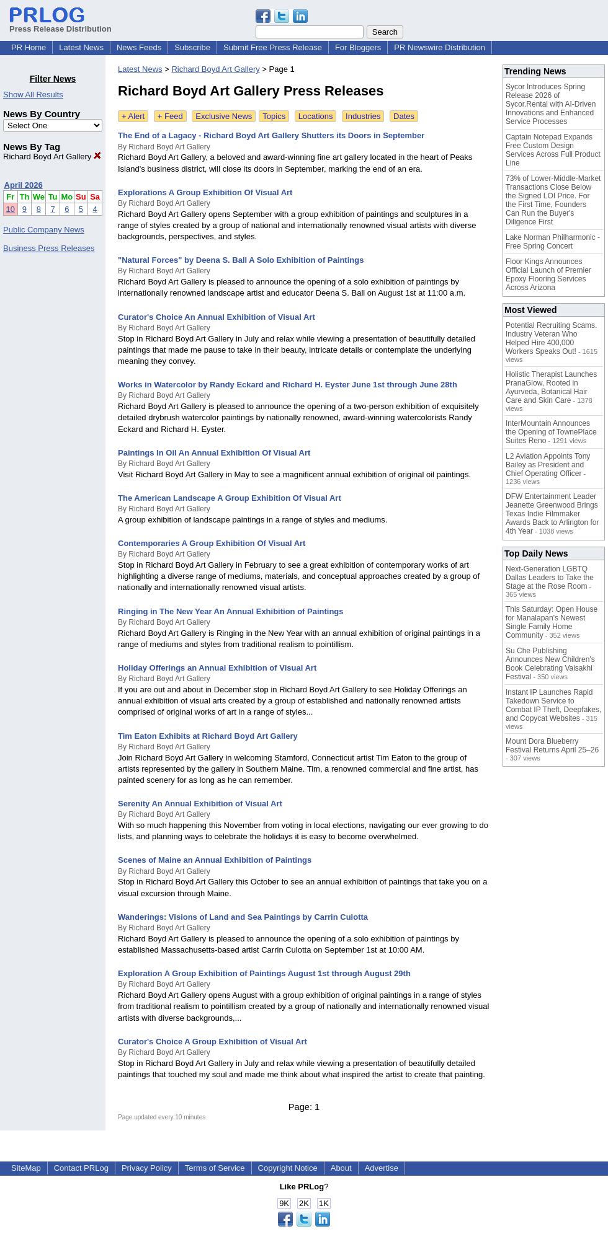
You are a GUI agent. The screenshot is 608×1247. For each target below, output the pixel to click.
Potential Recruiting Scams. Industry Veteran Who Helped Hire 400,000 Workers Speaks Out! (551, 338)
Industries (363, 116)
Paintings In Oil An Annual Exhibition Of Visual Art (214, 452)
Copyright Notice (288, 1168)
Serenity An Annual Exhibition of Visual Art (200, 803)
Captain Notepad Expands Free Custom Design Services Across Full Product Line (553, 150)
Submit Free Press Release (272, 47)
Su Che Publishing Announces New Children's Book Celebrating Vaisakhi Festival (550, 663)
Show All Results (33, 94)
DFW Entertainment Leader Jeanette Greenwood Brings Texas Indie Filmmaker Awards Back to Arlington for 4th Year (552, 513)
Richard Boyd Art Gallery (52, 156)
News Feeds (139, 47)
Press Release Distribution (60, 24)
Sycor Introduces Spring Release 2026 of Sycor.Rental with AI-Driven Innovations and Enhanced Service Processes (551, 104)
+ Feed (170, 116)
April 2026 (23, 185)
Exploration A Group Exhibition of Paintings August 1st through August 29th (264, 973)
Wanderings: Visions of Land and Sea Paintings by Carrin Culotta (243, 917)
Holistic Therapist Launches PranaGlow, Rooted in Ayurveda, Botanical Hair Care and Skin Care (551, 387)
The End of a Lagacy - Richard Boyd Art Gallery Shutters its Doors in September (271, 135)
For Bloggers (358, 47)
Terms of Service (215, 1168)
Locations (315, 116)
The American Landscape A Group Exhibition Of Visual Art (229, 498)
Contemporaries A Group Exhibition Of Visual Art (211, 543)
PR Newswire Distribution (439, 47)
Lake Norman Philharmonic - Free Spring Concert (553, 241)
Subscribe (192, 47)
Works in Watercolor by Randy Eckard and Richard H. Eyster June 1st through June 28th (287, 384)
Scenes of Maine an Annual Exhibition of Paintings (214, 860)
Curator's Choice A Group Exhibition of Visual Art (212, 1041)
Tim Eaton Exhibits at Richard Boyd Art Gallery (208, 736)
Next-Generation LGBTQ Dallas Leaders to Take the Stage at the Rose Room (550, 578)
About (341, 1168)
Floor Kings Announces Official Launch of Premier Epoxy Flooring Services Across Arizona (548, 274)
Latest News (81, 47)
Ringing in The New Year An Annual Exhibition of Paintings (231, 611)
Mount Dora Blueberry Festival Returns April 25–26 (552, 745)
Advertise (381, 1168)
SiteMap (26, 1168)
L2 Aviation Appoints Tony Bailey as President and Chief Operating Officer (548, 465)
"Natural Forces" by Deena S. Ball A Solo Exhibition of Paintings (241, 260)
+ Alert (133, 116)
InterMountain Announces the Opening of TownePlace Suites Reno (551, 432)
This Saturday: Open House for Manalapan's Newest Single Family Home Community (551, 622)
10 (10, 209)
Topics (273, 116)
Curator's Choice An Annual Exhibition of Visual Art (216, 317)
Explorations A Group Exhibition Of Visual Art (205, 192)
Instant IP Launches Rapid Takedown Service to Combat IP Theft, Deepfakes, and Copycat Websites (553, 705)
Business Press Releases (48, 248)
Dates (403, 116)
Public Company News (43, 229)
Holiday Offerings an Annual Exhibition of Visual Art (217, 667)
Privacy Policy (147, 1168)
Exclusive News (223, 116)
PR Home (28, 47)
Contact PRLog (81, 1168)
